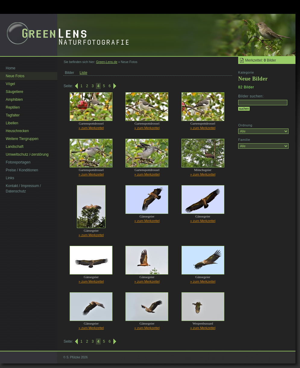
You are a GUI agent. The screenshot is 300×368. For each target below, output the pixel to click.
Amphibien (14, 99)
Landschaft (15, 146)
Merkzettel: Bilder (260, 60)
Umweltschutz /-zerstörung (27, 154)
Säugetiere (14, 92)
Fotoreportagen (18, 162)
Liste (83, 73)
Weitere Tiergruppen (22, 139)
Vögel (10, 84)
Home (10, 68)
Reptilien (13, 107)
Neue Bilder (253, 79)
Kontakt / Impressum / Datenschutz (23, 188)
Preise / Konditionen (22, 170)
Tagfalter (13, 115)
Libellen (12, 123)
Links (10, 178)
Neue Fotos (15, 76)
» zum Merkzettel (91, 128)
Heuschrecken (17, 131)
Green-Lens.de (106, 62)
